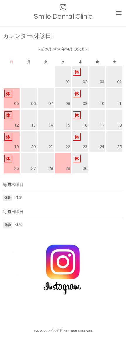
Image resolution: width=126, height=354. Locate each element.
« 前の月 (45, 49)
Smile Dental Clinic (63, 16)
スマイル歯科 (53, 330)
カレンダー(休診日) (28, 36)
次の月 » (81, 49)
